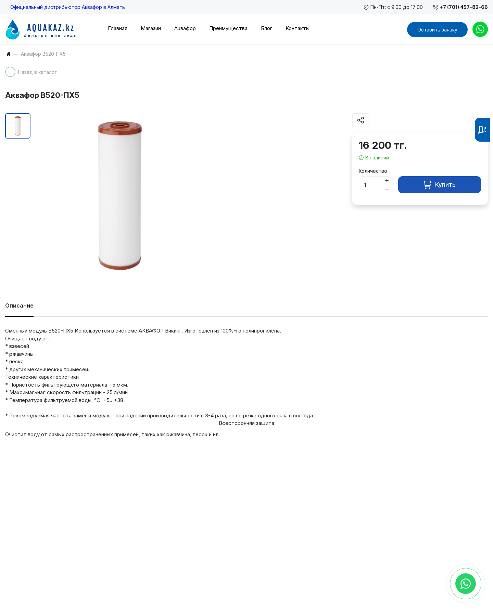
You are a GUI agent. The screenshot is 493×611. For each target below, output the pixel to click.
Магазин (151, 28)
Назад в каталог (37, 72)
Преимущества (228, 28)
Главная (117, 28)
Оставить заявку (437, 29)
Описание (19, 305)
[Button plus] (387, 180)
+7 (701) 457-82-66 (460, 7)
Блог (266, 28)
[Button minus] (387, 189)
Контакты (297, 28)
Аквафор (185, 28)
